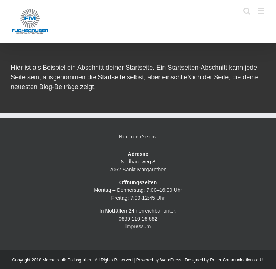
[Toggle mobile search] (246, 11)
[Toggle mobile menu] (261, 11)
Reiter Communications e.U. (237, 260)
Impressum (138, 226)
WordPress (170, 260)
